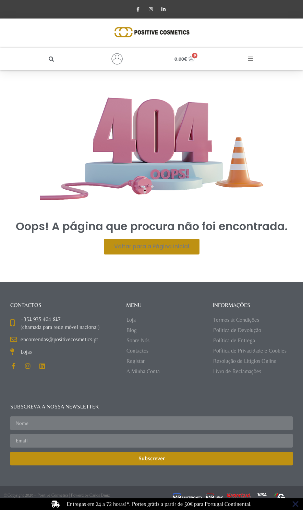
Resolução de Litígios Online (245, 361)
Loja (131, 320)
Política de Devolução (237, 330)
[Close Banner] (295, 504)
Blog (131, 330)
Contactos (137, 350)
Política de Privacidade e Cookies (250, 350)
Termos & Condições (236, 320)
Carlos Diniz (99, 495)
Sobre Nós (137, 340)
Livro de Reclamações (237, 371)
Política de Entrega (234, 340)
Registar (135, 361)
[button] (51, 59)
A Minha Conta (143, 371)
